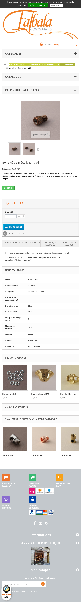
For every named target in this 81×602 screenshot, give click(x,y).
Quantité (9, 212)
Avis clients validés (69, 243)
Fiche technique (31, 242)
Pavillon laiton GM (40, 394)
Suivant (38, 149)
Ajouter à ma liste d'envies (18, 234)
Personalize (56, 5)
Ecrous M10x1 (9, 394)
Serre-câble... (8, 455)
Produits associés (50, 243)
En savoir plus (11, 242)
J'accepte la (22, 591)
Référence (6, 169)
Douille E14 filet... (68, 394)
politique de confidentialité (27, 591)
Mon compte (40, 570)
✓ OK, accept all (38, 5)
